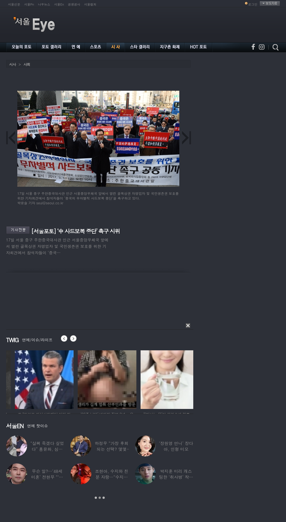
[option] (70, 379)
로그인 (253, 4)
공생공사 (74, 4)
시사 (12, 64)
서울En (59, 4)
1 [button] (96, 498)
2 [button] (100, 498)
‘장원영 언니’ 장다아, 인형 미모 (176, 446)
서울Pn (29, 4)
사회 (26, 64)
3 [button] (104, 498)
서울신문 (14, 4)
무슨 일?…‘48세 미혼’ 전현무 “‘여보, (47, 477)
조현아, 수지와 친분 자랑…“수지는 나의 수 (111, 477)
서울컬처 (90, 4)
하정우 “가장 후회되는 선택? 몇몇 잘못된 (111, 449)
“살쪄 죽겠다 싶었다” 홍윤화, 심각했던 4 (47, 449)
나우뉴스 (44, 4)
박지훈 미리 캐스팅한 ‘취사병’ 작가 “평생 (176, 477)
